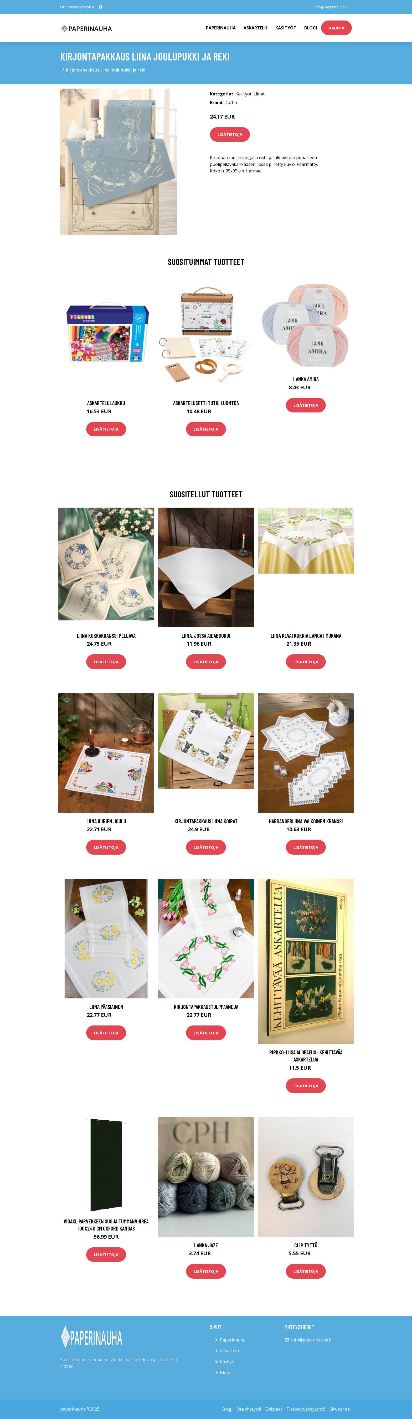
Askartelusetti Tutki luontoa (206, 403)
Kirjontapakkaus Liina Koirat (206, 821)
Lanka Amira (306, 379)
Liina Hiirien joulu (106, 821)
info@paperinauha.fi (331, 6)
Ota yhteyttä (249, 1409)
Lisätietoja (230, 134)
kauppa (336, 27)
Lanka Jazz (206, 1245)
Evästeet (273, 1409)
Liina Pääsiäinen (106, 1006)
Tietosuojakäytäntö (305, 1409)
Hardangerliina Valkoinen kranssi (306, 821)
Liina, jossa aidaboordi (206, 635)
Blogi (310, 28)
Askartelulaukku (106, 403)
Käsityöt (285, 28)
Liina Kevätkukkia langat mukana (306, 635)
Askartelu (255, 28)
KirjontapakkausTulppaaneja (206, 1006)
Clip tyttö (305, 1245)
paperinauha (221, 28)
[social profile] (101, 7)
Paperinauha (232, 1340)
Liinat (259, 94)
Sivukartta (339, 1409)
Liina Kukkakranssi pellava (106, 635)
